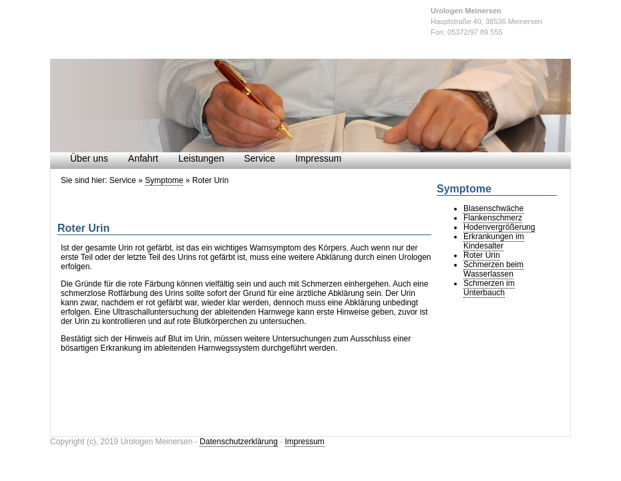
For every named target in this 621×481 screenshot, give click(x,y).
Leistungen (201, 158)
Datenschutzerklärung (239, 441)
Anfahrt (143, 158)
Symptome (164, 180)
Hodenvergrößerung (499, 227)
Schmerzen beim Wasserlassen (493, 269)
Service (259, 158)
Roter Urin (481, 255)
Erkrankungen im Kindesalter (493, 241)
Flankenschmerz (492, 217)
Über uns (89, 158)
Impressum (318, 158)
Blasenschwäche (493, 208)
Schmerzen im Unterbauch (489, 288)
